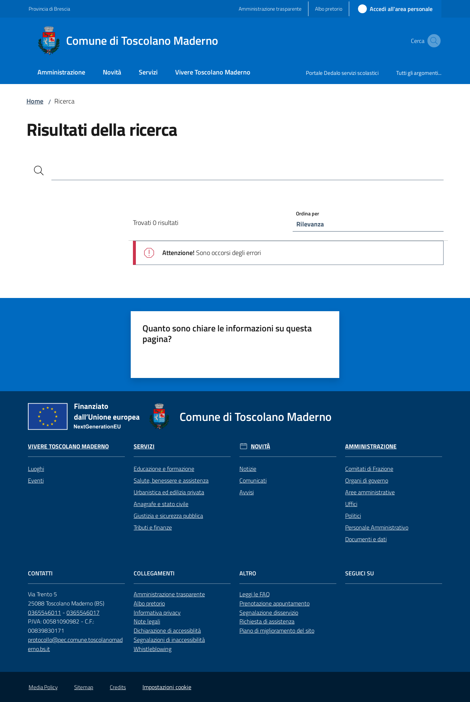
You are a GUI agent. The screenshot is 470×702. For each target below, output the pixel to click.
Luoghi (36, 468)
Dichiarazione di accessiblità (167, 630)
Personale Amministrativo (376, 527)
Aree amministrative (370, 492)
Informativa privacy (157, 612)
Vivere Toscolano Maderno (68, 446)
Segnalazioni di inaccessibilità (169, 639)
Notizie (247, 468)
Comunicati (253, 480)
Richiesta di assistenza (266, 621)
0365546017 (83, 612)
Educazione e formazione (164, 468)
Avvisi (246, 492)
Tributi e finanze (153, 527)
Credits (118, 687)
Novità (260, 446)
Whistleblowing (152, 648)
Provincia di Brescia (49, 8)
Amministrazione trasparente (169, 594)
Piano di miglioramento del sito (276, 630)
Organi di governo (366, 480)
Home (34, 101)
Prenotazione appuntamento (274, 603)
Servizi (144, 446)
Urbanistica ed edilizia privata (169, 492)
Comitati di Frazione (369, 468)
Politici (353, 515)
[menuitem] (61, 73)
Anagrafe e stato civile (161, 503)
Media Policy (43, 687)
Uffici (351, 503)
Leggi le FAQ (254, 594)
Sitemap (83, 687)
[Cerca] (38, 170)
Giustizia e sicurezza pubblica (168, 515)
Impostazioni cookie (166, 687)
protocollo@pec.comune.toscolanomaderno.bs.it (75, 644)
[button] (432, 41)
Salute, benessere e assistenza (171, 480)
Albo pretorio (149, 603)
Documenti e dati (366, 539)
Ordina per (307, 213)
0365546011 (44, 612)
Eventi (36, 480)
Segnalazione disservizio (268, 612)
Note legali (147, 621)
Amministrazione (371, 446)
